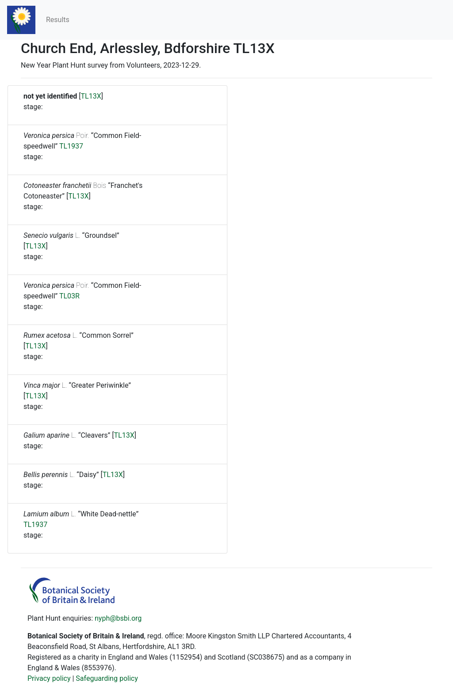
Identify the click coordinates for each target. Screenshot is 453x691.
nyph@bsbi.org (118, 618)
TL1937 (71, 146)
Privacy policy (49, 678)
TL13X (91, 96)
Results (57, 19)
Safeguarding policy (107, 678)
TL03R (69, 296)
